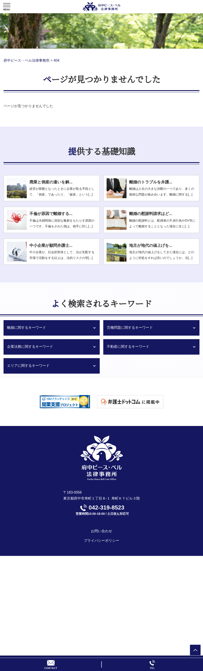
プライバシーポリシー (101, 540)
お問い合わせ (101, 531)
